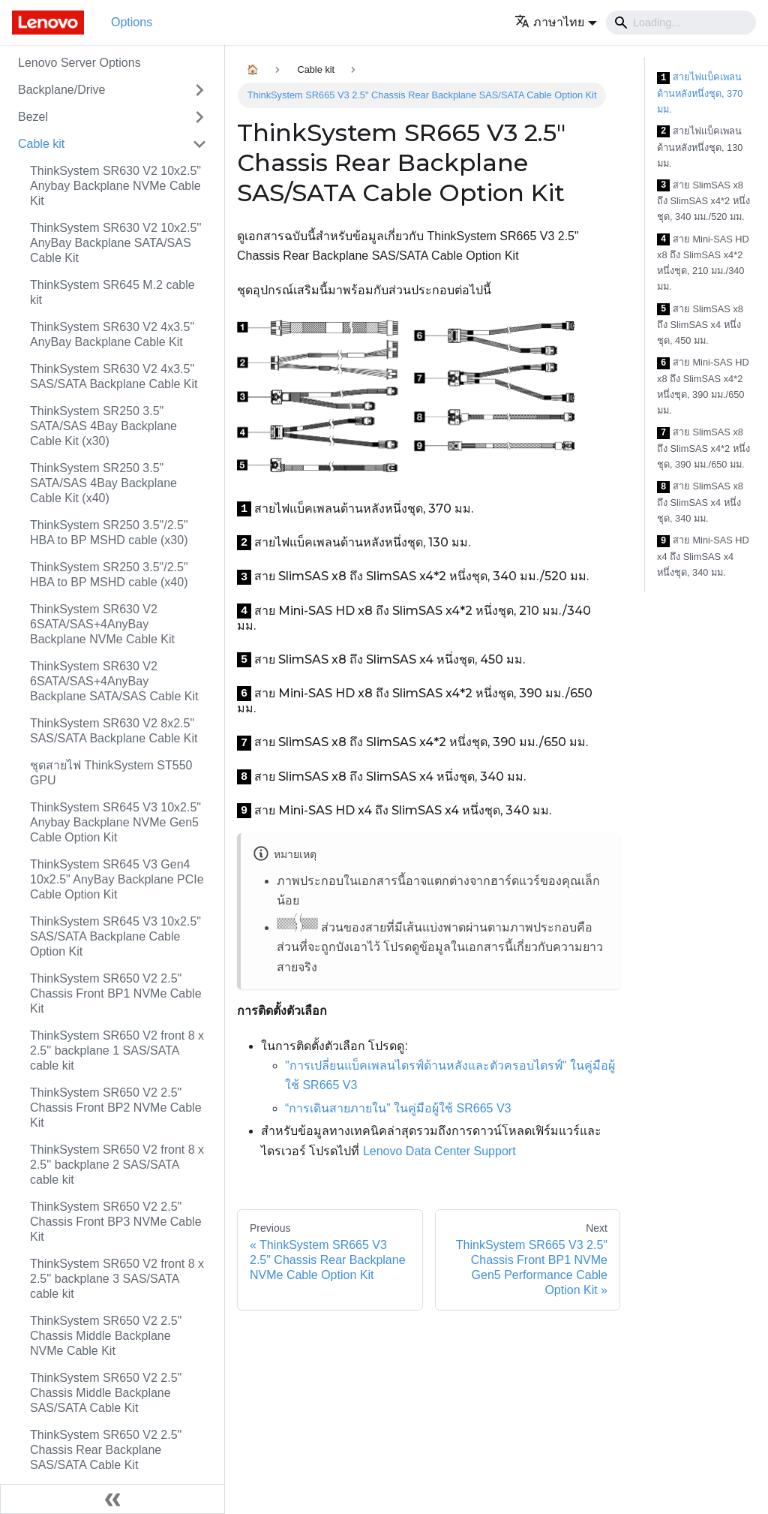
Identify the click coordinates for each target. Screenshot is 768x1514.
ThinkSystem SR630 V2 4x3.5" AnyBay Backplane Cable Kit (112, 334)
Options (131, 22)
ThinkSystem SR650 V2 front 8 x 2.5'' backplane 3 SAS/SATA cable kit (117, 1278)
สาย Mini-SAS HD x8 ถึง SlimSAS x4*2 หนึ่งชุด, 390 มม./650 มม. (703, 386)
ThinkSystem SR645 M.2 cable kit (112, 292)
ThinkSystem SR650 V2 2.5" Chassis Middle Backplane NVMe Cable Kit (106, 1335)
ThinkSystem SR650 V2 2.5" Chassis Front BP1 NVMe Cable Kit (116, 993)
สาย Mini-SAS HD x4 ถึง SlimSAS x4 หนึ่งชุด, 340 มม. (703, 556)
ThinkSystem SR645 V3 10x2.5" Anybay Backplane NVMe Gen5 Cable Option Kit (115, 822)
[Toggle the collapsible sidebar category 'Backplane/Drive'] (199, 90)
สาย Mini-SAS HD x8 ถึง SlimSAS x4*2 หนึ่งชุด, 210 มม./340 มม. (703, 263)
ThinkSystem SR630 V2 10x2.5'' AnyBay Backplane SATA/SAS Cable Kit (115, 242)
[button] (555, 22)
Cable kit (41, 143)
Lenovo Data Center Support (439, 1151)
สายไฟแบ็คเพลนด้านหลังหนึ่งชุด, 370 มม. (699, 93)
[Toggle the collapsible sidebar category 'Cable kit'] (199, 144)
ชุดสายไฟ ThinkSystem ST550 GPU (111, 773)
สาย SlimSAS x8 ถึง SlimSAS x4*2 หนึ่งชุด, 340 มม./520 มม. (703, 201)
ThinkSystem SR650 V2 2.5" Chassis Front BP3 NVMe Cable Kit (116, 1221)
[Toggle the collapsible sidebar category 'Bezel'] (199, 117)
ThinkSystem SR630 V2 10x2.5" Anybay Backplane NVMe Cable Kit (115, 185)
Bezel (33, 116)
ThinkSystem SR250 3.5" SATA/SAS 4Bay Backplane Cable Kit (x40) (103, 483)
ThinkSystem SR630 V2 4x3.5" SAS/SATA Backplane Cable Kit (114, 376)
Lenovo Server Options (79, 62)
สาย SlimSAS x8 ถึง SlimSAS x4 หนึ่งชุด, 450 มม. (700, 325)
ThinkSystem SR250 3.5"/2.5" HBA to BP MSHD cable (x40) (109, 574)
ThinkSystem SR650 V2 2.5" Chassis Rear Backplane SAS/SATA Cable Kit (106, 1449)
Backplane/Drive (62, 89)
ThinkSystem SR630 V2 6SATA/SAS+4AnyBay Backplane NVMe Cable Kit (102, 624)
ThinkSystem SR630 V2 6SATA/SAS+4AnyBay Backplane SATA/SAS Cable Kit (114, 681)
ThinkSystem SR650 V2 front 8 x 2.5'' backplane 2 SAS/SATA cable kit (117, 1164)
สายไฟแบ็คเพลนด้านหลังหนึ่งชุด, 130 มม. (699, 147)
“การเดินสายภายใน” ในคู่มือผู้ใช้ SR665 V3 (398, 1108)
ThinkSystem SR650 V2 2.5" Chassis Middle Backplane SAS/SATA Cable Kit (106, 1392)
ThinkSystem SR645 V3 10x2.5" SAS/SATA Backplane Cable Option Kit (115, 936)
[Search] (681, 23)
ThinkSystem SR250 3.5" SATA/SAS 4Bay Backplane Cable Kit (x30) (103, 426)
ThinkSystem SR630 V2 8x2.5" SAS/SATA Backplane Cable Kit (114, 731)
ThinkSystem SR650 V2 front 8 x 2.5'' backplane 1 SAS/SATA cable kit (117, 1050)
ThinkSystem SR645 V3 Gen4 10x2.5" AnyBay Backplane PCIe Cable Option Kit (117, 879)
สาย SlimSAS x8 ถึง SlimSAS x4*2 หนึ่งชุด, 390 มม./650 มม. (703, 448)
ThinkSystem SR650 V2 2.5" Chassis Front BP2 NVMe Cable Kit (116, 1107)
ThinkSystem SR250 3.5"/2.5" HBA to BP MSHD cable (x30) (109, 532)
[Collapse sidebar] (112, 1499)
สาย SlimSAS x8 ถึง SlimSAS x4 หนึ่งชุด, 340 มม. (700, 502)
